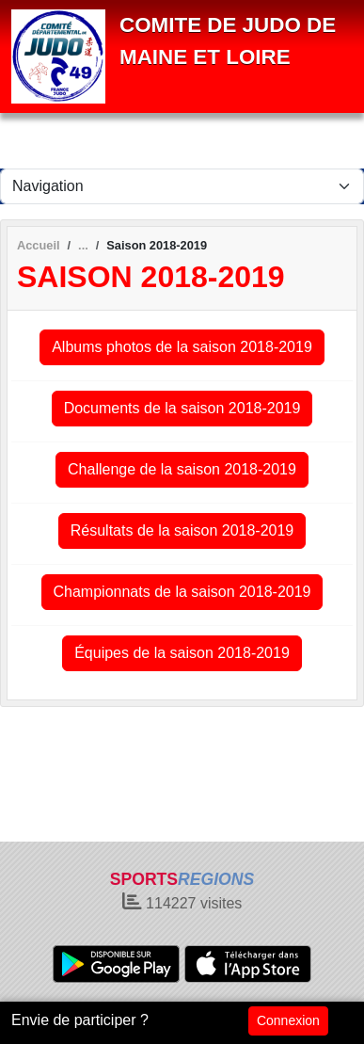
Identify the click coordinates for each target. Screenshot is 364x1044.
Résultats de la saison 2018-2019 (182, 530)
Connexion (288, 1020)
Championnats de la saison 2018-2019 (182, 592)
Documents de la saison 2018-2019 (182, 408)
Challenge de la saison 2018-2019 (182, 469)
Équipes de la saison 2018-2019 (182, 653)
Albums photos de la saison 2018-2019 (182, 347)
